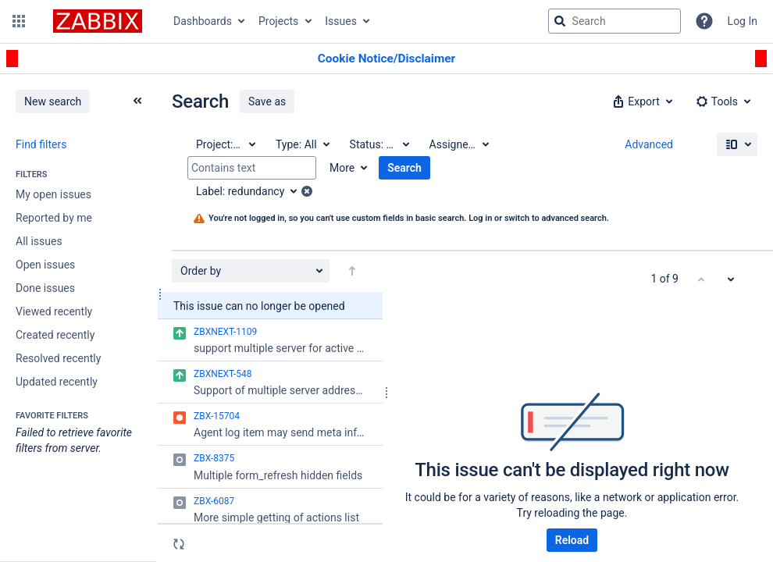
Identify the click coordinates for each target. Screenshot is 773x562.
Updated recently (57, 381)
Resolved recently (58, 358)
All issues (39, 241)
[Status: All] (378, 144)
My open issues (53, 194)
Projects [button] (278, 21)
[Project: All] (224, 144)
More (342, 168)
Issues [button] (341, 21)
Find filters (41, 144)
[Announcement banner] (386, 59)
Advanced (649, 144)
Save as (267, 101)
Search (404, 168)
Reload (572, 540)
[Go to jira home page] (97, 21)
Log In (742, 21)
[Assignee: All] (458, 144)
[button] (19, 21)
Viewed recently (54, 311)
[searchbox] (614, 21)
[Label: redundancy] (251, 191)
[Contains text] (251, 168)
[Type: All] (302, 144)
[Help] (704, 21)
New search (52, 101)
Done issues (45, 288)
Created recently (55, 335)
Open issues (45, 264)
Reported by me (54, 218)
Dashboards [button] (202, 21)
